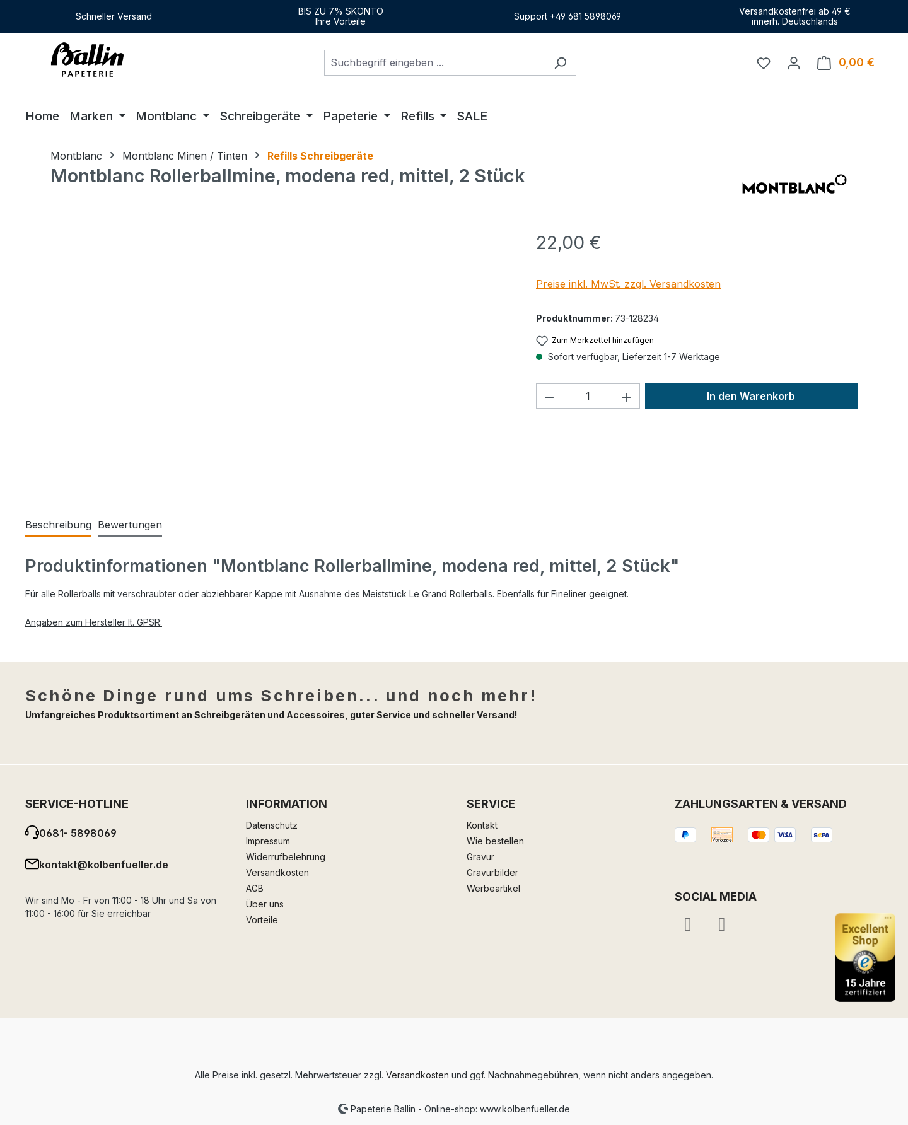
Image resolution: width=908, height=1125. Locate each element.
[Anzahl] (588, 396)
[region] (280, 365)
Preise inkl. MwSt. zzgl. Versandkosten (628, 283)
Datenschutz (272, 825)
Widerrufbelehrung (285, 856)
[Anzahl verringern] (549, 396)
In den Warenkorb (751, 396)
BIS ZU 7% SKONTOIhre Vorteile (340, 16)
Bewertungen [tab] (130, 524)
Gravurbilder (492, 872)
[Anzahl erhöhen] (627, 396)
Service (491, 803)
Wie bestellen (495, 841)
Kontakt (482, 825)
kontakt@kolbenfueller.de (103, 864)
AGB (255, 888)
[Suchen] (560, 63)
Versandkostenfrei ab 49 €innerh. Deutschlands (795, 16)
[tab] (58, 525)
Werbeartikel (493, 888)
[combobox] (434, 63)
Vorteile (262, 919)
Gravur (480, 856)
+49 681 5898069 (585, 16)
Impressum (268, 841)
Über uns (265, 904)
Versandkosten (277, 872)
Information (286, 803)
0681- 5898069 (78, 833)
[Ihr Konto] (794, 62)
